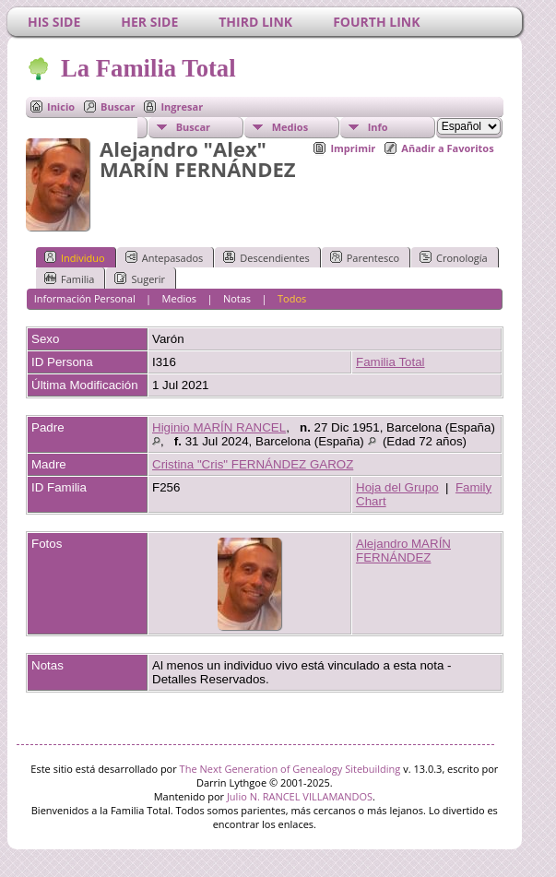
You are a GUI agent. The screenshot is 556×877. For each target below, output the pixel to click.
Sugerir (139, 278)
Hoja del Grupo (397, 487)
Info (378, 127)
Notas (237, 298)
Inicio (61, 106)
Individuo (74, 257)
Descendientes (266, 257)
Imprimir (352, 148)
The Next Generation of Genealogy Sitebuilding (290, 769)
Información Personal (85, 298)
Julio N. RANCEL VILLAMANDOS (300, 796)
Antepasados (164, 257)
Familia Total (390, 362)
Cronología (454, 257)
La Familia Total (147, 68)
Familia (69, 278)
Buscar (118, 106)
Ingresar (181, 106)
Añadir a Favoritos (447, 148)
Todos (292, 298)
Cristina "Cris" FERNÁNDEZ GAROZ (252, 464)
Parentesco (364, 257)
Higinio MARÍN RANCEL (219, 427)
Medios (290, 127)
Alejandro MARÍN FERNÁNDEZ (403, 550)
